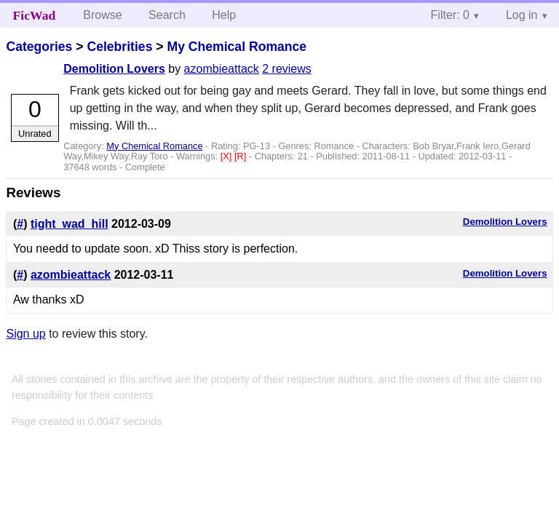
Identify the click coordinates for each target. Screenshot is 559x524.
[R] (241, 156)
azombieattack (221, 69)
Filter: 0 (450, 15)
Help (224, 15)
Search (167, 15)
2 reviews (287, 69)
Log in (522, 15)
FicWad (34, 15)
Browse (102, 15)
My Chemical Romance (236, 46)
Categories (39, 46)
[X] (227, 156)
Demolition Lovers (114, 69)
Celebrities (119, 46)
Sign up (25, 334)
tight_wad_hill (69, 224)
